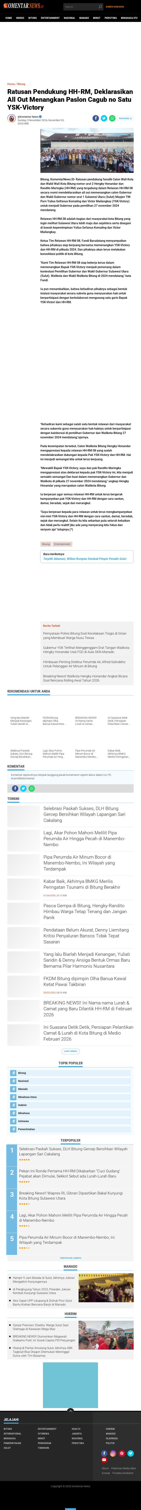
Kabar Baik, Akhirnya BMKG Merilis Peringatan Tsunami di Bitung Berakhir (83, 884)
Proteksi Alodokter (123, 1473)
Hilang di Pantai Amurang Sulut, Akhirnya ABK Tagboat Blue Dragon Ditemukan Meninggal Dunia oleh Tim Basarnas (43, 1352)
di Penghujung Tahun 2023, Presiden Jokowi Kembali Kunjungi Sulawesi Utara (41, 1291)
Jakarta (77, 1433)
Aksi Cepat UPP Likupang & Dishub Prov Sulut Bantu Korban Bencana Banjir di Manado (42, 1302)
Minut (96, 17)
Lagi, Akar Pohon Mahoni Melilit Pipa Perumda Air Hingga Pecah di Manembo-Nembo (85, 839)
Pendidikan (44, 1443)
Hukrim (22, 1105)
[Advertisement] (70, 50)
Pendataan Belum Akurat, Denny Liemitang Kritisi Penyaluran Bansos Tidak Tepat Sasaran (87, 936)
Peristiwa (111, 17)
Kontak (106, 1473)
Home (9, 17)
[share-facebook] (96, 118)
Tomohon (43, 1448)
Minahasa (24, 1113)
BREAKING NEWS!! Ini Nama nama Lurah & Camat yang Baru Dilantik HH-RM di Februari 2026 (88, 1009)
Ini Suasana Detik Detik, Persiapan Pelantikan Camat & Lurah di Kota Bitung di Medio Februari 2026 (88, 1033)
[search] (83, 6)
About (105, 1468)
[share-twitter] (104, 118)
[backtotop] (70, 1412)
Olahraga (112, 1438)
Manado (84, 17)
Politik (110, 1443)
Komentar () (125, 118)
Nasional (69, 17)
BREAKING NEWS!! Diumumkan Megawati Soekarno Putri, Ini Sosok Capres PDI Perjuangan (44, 1338)
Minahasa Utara (27, 1097)
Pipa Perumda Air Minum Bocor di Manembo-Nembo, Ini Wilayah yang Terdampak (80, 863)
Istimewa (23, 1121)
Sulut (7, 1448)
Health (76, 1429)
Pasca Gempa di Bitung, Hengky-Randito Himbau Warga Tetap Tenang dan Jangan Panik (86, 912)
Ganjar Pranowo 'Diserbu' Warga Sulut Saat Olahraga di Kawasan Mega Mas (40, 1327)
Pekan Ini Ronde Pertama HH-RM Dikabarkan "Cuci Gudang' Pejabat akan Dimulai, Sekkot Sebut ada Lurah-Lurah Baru (72, 1174)
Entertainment (50, 17)
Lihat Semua (70, 1051)
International (12, 1433)
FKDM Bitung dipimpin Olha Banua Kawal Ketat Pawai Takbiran (86, 982)
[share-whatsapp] (112, 118)
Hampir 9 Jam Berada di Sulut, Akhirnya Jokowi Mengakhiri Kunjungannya (44, 1280)
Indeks (20, 17)
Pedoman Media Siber (123, 1468)
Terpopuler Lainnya (70, 1258)
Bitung (32, 17)
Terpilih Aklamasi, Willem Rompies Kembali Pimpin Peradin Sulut (84, 559)
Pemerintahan (26, 1129)
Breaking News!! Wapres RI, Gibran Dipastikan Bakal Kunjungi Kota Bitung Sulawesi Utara (73, 1196)
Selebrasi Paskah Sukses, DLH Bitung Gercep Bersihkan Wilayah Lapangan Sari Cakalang (86, 815)
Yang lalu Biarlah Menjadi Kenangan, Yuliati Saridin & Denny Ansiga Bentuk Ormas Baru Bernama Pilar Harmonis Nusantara (88, 961)
